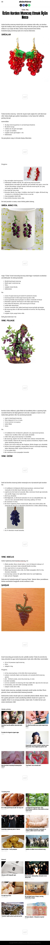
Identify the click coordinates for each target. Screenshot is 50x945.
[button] (2, 1)
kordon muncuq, (20, 561)
